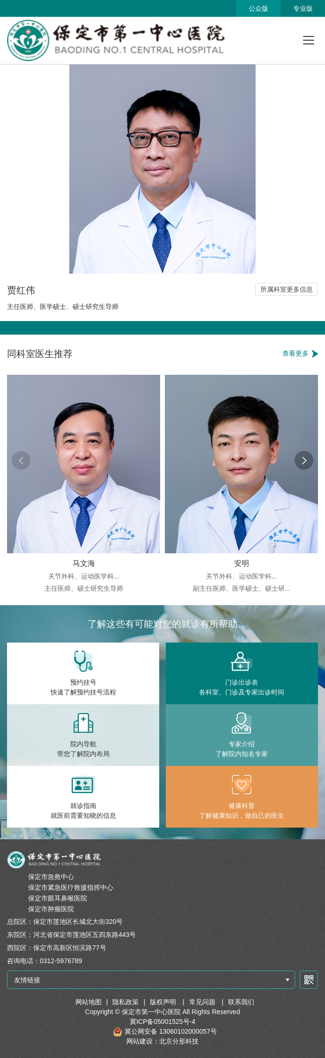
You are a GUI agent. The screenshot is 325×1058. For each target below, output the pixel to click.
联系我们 (241, 1002)
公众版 (258, 8)
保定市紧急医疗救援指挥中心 (70, 887)
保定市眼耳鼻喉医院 (57, 898)
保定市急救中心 (51, 876)
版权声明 (164, 1002)
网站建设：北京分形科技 (162, 1041)
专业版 (303, 8)
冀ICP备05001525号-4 (162, 1021)
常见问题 (203, 1002)
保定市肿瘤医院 (51, 909)
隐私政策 (125, 1002)
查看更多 (295, 353)
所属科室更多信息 (286, 289)
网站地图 (88, 1002)
